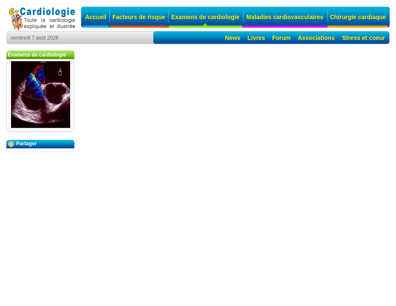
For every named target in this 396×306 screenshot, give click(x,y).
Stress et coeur (363, 37)
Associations (316, 37)
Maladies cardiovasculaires (284, 17)
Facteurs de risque (138, 17)
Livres (256, 37)
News (232, 37)
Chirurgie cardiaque (358, 17)
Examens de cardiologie (205, 17)
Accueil (95, 17)
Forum (281, 37)
